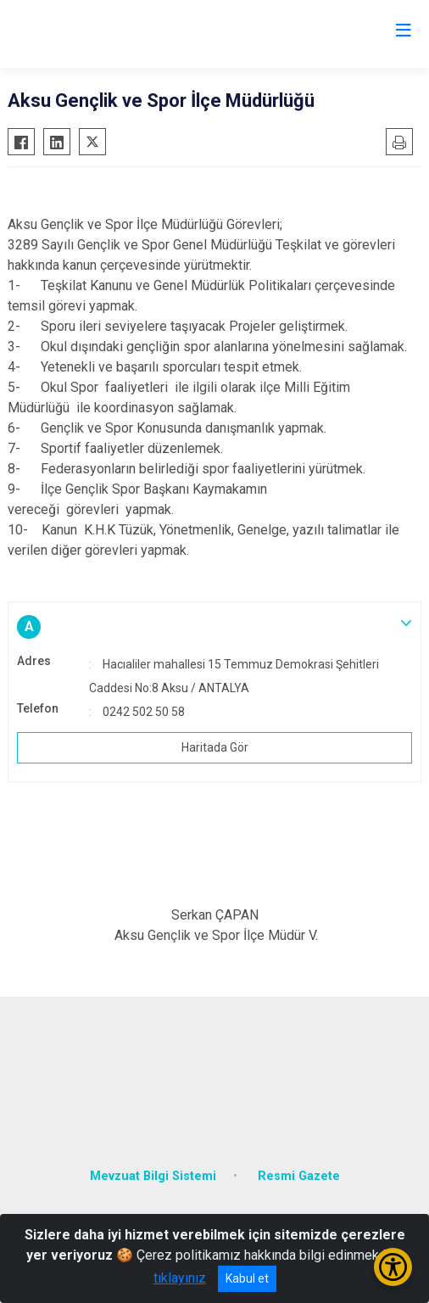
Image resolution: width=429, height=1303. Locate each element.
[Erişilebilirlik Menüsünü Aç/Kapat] (393, 1267)
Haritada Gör (214, 747)
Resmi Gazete (299, 1176)
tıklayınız (179, 1278)
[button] (214, 627)
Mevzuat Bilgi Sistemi (153, 1176)
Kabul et (247, 1278)
